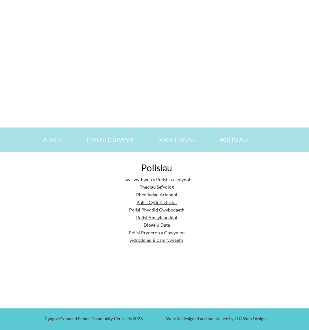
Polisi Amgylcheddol (156, 217)
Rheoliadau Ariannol (156, 194)
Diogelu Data (157, 225)
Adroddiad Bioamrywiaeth (156, 240)
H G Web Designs (251, 318)
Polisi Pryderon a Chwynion (157, 232)
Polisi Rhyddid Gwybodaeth (156, 209)
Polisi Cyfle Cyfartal (156, 202)
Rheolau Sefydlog (156, 187)
